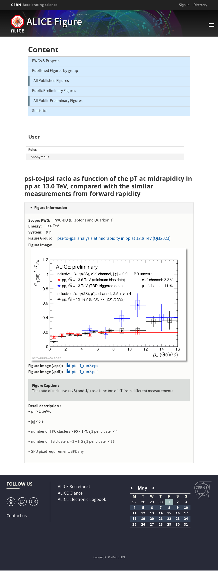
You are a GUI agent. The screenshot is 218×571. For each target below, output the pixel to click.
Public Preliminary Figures (54, 91)
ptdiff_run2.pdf (85, 372)
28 (143, 502)
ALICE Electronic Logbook (82, 500)
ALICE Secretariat (74, 487)
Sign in (184, 5)
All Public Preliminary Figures (58, 101)
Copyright (100, 557)
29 (152, 502)
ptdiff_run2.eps (85, 366)
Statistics (39, 111)
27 (134, 502)
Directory (200, 5)
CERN (34, 4)
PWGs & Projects (46, 61)
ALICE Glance (70, 493)
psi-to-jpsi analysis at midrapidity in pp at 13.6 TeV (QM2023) (113, 239)
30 (160, 502)
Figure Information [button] (50, 207)
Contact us (17, 516)
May (142, 488)
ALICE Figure (54, 23)
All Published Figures (51, 81)
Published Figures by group (55, 71)
